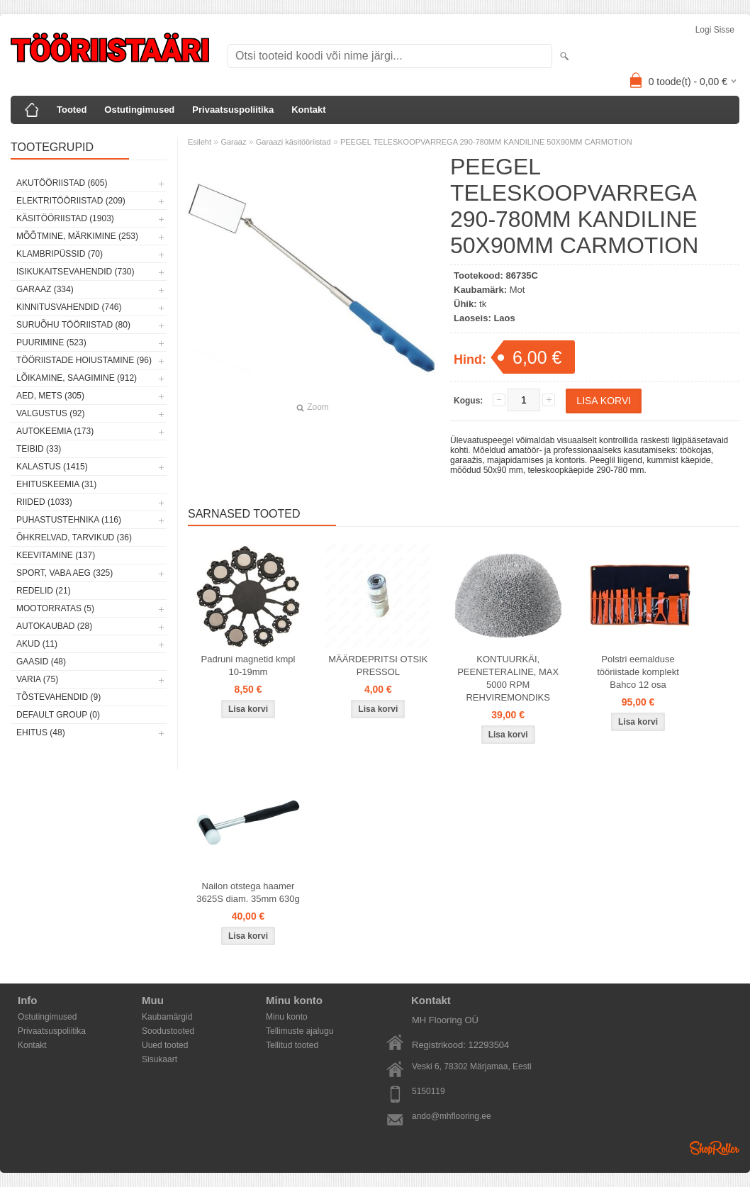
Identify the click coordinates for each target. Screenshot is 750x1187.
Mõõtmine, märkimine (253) (77, 236)
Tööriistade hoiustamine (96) (84, 360)
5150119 (428, 1091)
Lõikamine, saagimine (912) (76, 378)
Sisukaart (159, 1059)
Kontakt (308, 109)
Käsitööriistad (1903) (65, 218)
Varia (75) (37, 679)
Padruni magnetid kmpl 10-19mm (248, 665)
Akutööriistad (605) (61, 183)
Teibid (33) (38, 449)
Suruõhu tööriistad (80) (73, 325)
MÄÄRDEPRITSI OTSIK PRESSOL (377, 665)
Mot (517, 289)
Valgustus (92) (50, 413)
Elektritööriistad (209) (70, 201)
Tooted (71, 109)
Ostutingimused (139, 109)
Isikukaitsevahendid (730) (75, 272)
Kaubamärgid (167, 1017)
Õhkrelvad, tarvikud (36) (74, 537)
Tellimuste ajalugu (299, 1031)
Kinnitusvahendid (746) (68, 307)
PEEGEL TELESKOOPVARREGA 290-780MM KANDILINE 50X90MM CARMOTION (486, 142)
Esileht (199, 142)
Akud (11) (36, 644)
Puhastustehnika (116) (68, 520)
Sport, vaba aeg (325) (64, 573)
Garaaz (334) (45, 289)
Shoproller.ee (714, 1148)
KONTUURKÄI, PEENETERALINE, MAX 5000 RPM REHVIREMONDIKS (508, 678)
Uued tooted (165, 1045)
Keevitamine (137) (55, 555)
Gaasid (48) (41, 662)
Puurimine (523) (51, 342)
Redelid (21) (43, 591)
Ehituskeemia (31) (56, 484)
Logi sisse (714, 30)
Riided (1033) (44, 502)
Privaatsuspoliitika (233, 109)
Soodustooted (168, 1031)
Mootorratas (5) (55, 608)
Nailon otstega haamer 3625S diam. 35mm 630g (247, 892)
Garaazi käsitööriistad (293, 142)
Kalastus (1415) (52, 467)
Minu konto (287, 1017)
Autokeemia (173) (55, 431)
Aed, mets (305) (50, 396)
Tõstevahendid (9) (58, 697)
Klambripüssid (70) (59, 254)
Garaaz (233, 142)
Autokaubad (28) (54, 626)
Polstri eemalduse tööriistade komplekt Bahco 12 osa (638, 672)
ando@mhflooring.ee (451, 1116)
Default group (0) (58, 715)
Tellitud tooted (292, 1045)
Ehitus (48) (40, 732)
